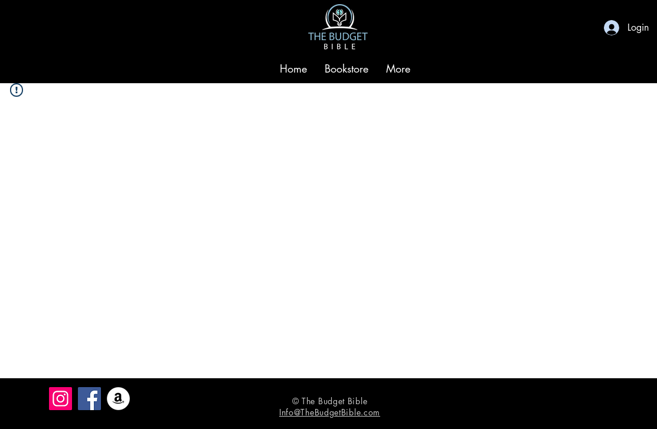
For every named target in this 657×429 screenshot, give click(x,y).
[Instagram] (60, 398)
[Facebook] (89, 398)
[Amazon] (118, 398)
